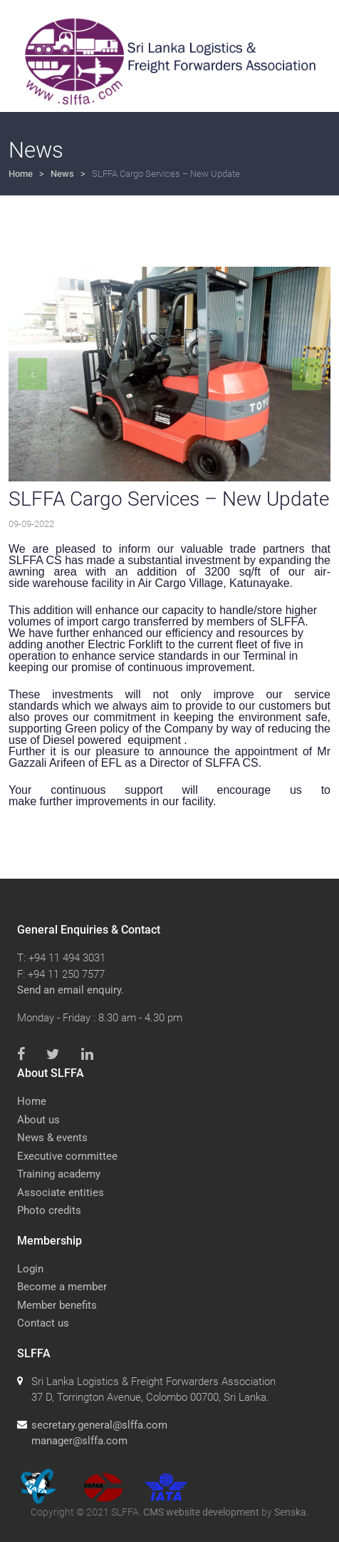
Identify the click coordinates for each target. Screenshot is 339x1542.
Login (30, 1268)
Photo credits (49, 1210)
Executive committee (67, 1156)
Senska (290, 1512)
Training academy (58, 1174)
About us (38, 1119)
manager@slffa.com (79, 1440)
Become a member (62, 1286)
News (62, 173)
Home (21, 173)
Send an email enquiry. (70, 990)
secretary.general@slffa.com (99, 1425)
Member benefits (57, 1305)
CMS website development (201, 1512)
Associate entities (60, 1192)
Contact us (43, 1323)
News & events (52, 1137)
